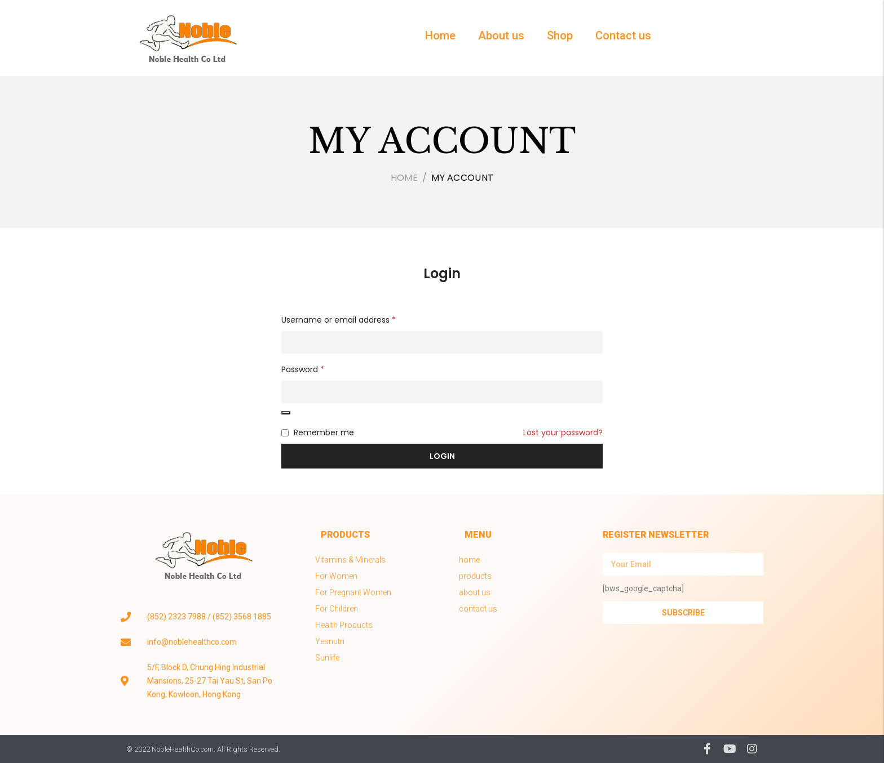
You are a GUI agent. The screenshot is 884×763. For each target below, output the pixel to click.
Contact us (623, 35)
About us (501, 35)
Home (440, 35)
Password (302, 369)
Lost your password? (563, 432)
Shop (560, 35)
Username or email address (338, 319)
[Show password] (285, 412)
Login (442, 273)
